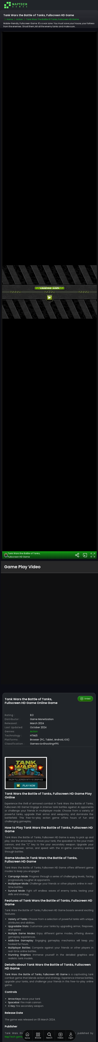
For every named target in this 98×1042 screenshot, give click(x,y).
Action (34, 730)
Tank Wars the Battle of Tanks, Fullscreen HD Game (22, 554)
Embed (85, 697)
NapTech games (14, 1035)
